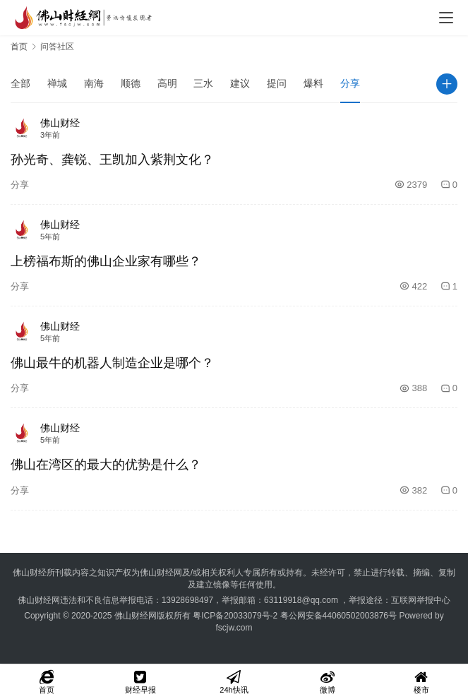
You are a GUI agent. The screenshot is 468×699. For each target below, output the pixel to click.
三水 (203, 83)
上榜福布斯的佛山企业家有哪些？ (106, 261)
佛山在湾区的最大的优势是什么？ (106, 465)
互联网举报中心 (420, 600)
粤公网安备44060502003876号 (338, 616)
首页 (19, 47)
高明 (167, 83)
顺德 (130, 83)
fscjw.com (233, 628)
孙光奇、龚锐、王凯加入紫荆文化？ (112, 160)
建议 (240, 83)
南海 (94, 83)
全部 (20, 83)
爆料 (313, 83)
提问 (277, 83)
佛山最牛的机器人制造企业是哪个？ (112, 363)
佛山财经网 (135, 616)
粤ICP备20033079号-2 (235, 616)
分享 (350, 83)
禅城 (57, 83)
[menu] (446, 17)
